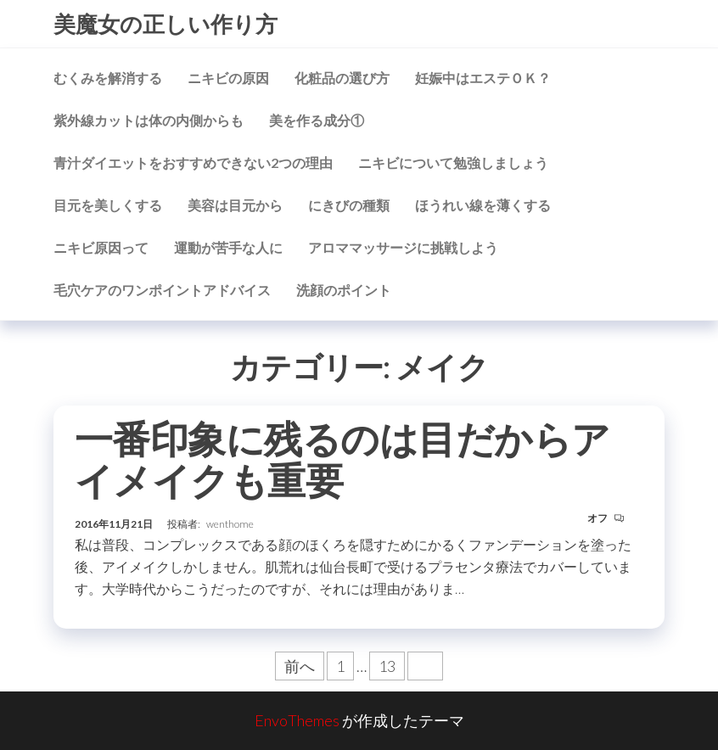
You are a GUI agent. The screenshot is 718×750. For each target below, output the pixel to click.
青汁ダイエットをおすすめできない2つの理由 (193, 162)
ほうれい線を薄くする (483, 205)
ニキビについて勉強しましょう (453, 162)
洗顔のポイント (343, 290)
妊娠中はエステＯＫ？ (483, 78)
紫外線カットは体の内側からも (148, 120)
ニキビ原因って (101, 247)
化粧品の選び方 (342, 78)
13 (387, 666)
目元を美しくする (107, 205)
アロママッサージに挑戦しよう (403, 247)
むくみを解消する (107, 78)
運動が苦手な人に (228, 247)
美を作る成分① (316, 120)
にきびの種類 (349, 205)
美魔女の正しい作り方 (165, 23)
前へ (299, 666)
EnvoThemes (297, 720)
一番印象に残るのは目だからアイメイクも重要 (342, 459)
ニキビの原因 (228, 78)
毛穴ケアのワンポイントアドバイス (162, 290)
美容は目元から (235, 205)
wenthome (230, 524)
